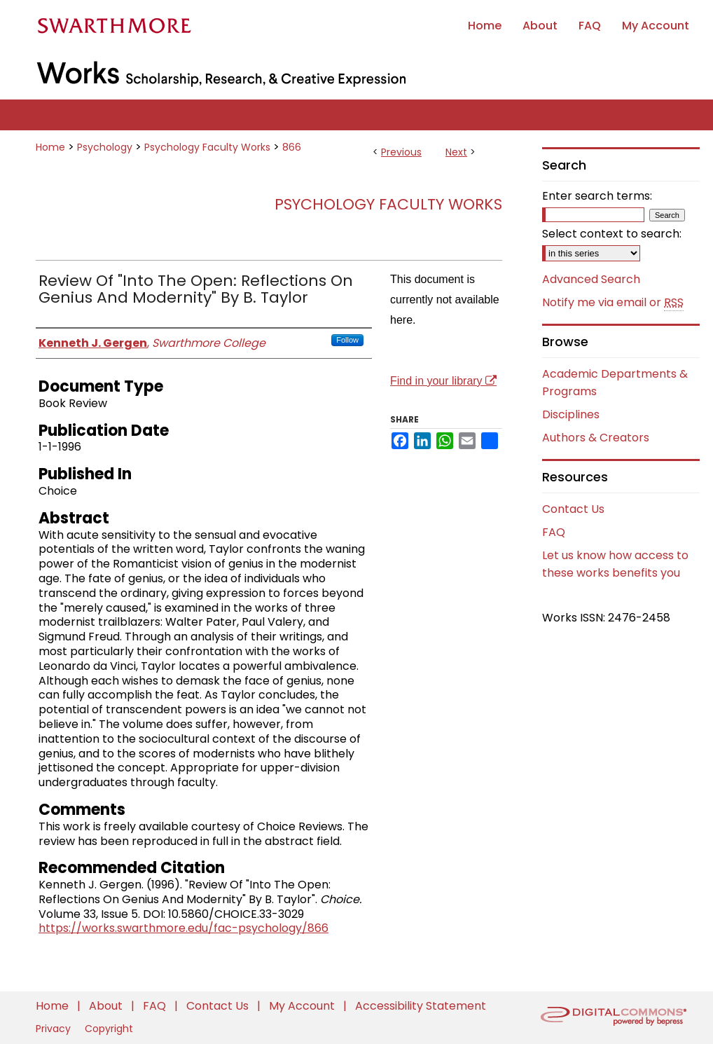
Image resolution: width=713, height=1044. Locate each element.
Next (456, 152)
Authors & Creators (595, 438)
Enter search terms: (597, 196)
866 (291, 147)
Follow (347, 340)
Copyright (109, 1029)
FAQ (553, 532)
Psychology (104, 147)
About (107, 1006)
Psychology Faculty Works (207, 147)
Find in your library (443, 381)
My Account (303, 1006)
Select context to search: (611, 234)
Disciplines (571, 414)
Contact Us (573, 509)
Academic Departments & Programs (615, 382)
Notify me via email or (613, 302)
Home (50, 147)
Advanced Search (591, 279)
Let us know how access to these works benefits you (615, 564)
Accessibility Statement (420, 1006)
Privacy (55, 1029)
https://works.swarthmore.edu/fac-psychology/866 (183, 928)
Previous (401, 152)
